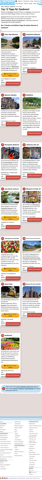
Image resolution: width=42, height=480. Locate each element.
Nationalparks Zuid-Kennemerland (31, 258)
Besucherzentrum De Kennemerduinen (32, 238)
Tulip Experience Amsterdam (10, 238)
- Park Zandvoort (4, 447)
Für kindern (3, 429)
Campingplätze (4, 437)
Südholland (32, 448)
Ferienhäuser (3, 439)
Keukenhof (6, 335)
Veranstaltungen (19, 3)
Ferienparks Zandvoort (7, 208)
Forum (16, 453)
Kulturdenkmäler (29, 388)
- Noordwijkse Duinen (5, 443)
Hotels (1, 455)
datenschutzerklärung (21, 478)
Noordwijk (3, 305)
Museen (16, 388)
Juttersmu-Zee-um (31, 144)
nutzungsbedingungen (12, 478)
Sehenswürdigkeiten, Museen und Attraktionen (13, 20)
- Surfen (16, 437)
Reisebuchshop (18, 455)
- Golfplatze (17, 435)
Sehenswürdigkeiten (5, 465)
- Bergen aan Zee (33, 427)
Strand (31, 1)
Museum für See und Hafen (32, 284)
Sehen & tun (37, 1)
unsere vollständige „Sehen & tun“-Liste (26, 386)
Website (25, 71)
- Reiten (16, 433)
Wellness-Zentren (18, 425)
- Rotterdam (32, 464)
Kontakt (31, 474)
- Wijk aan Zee (32, 439)
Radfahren (28, 95)
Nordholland (32, 423)
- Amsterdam (32, 444)
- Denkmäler (3, 469)
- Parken (16, 449)
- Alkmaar (31, 431)
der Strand (10, 12)
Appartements (3, 435)
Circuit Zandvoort (8, 162)
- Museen (2, 467)
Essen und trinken (19, 441)
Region (30, 3)
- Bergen (31, 429)
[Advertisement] (21, 89)
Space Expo (6, 284)
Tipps (1, 427)
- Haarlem (31, 446)
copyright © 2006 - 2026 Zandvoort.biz (33, 478)
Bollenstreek (32, 452)
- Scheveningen (33, 460)
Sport (15, 431)
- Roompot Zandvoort (5, 453)
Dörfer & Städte (18, 427)
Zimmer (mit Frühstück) (6, 457)
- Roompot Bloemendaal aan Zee (6, 450)
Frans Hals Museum (9, 34)
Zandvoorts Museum (31, 34)
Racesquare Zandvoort (10, 144)
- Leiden (31, 450)
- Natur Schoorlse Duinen (35, 425)
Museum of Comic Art (32, 188)
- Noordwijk (32, 456)
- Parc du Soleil (4, 445)
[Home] (16, 1)
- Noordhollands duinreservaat (33, 436)
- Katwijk (31, 458)
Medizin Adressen (19, 451)
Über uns (31, 470)
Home (1, 421)
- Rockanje (31, 466)
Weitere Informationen (13, 83)
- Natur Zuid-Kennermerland (33, 441)
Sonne (13, 14)
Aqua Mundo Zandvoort (10, 188)
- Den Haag (31, 462)
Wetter (34, 3)
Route (15, 447)
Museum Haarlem (9, 95)
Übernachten (26, 1)
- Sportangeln (17, 439)
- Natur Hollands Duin (34, 454)
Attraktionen (21, 388)
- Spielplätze (17, 423)
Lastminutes (3, 459)
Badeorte (2, 425)
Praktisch (26, 3)
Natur (15, 429)
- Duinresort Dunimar (5, 441)
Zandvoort (20, 1)
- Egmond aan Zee (33, 433)
